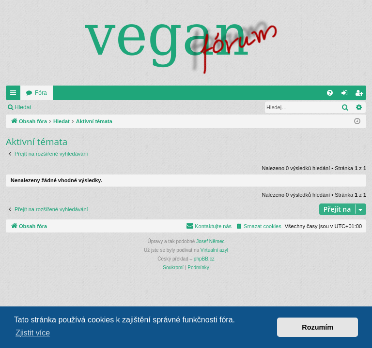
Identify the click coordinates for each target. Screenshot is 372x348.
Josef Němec (210, 241)
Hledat (23, 107)
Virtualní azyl (214, 250)
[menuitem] (330, 93)
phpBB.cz (204, 258)
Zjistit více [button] (33, 333)
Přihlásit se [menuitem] (346, 94)
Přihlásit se (60, 107)
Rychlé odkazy (15, 94)
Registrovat (103, 107)
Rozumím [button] (317, 327)
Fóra (41, 92)
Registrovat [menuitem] (361, 94)
